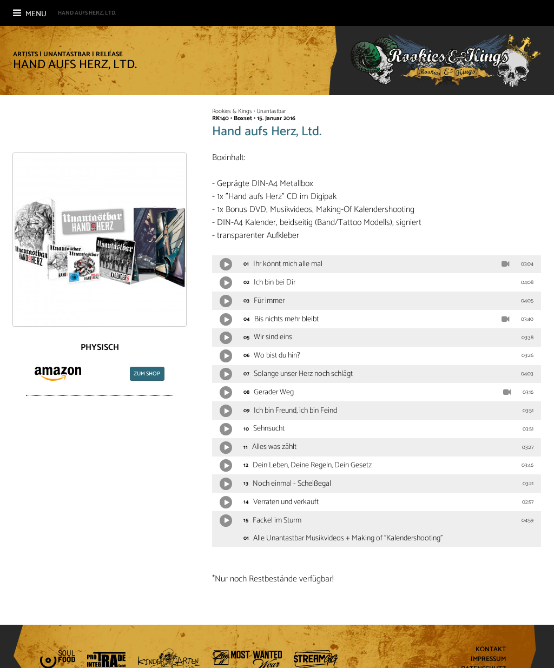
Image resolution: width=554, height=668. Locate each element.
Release (109, 54)
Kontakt (491, 649)
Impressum (488, 659)
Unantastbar (66, 54)
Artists (25, 54)
